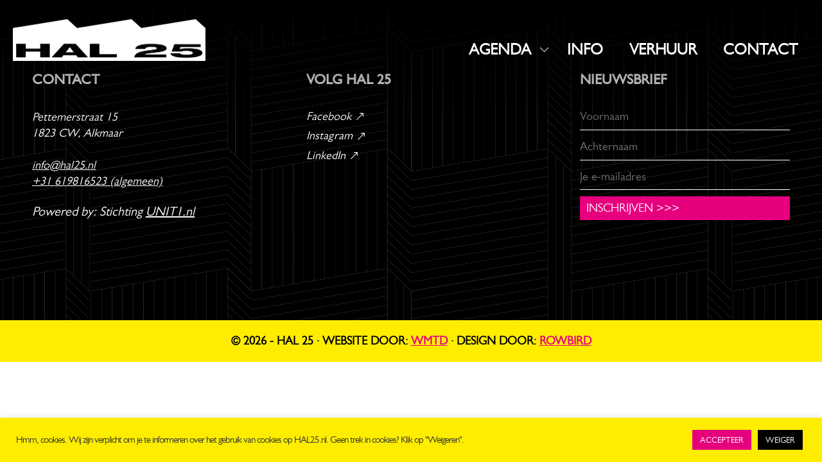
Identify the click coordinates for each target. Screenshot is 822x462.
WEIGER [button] (780, 440)
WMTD (429, 340)
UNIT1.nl (170, 211)
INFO (585, 49)
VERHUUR (663, 49)
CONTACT (760, 49)
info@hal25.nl (64, 164)
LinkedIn (333, 155)
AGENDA (500, 49)
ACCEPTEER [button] (722, 440)
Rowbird (565, 340)
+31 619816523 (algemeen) (97, 181)
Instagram (336, 135)
